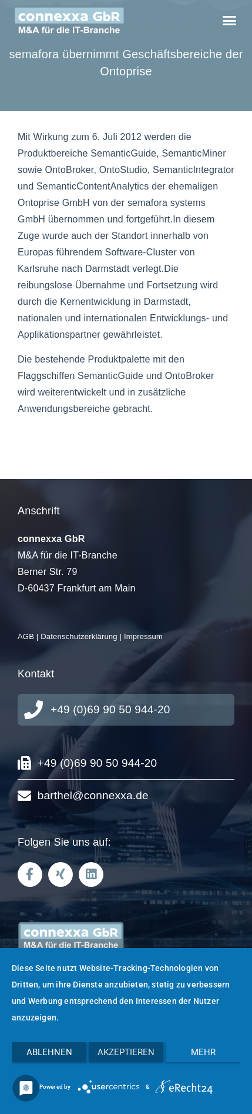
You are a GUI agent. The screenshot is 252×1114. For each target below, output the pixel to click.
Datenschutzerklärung (79, 636)
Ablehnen (49, 1052)
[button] (229, 20)
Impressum (143, 636)
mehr (203, 1052)
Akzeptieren (126, 1052)
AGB (26, 636)
